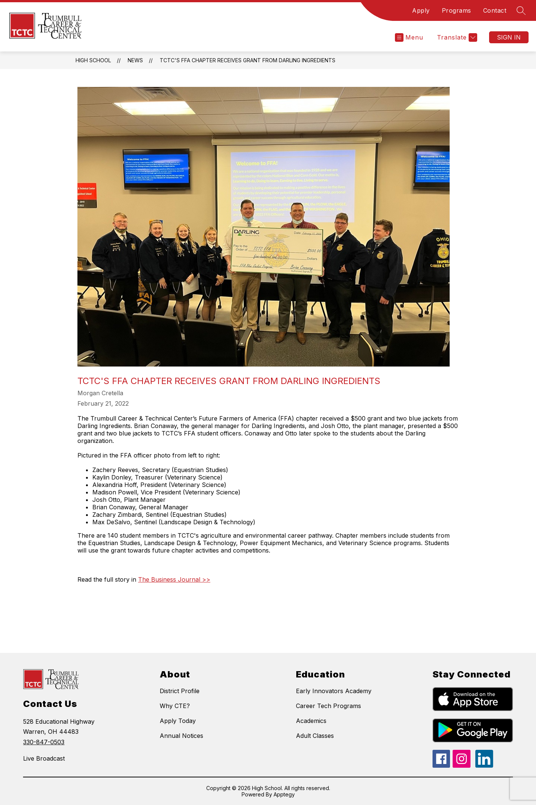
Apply (421, 10)
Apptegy (284, 794)
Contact (495, 10)
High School (93, 60)
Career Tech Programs (328, 706)
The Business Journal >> (174, 579)
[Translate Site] (456, 37)
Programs (456, 10)
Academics (311, 720)
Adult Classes (315, 735)
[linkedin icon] (484, 765)
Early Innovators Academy (333, 691)
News (135, 60)
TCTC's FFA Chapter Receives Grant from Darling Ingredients (247, 60)
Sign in (509, 37)
